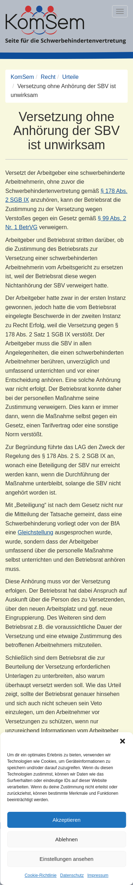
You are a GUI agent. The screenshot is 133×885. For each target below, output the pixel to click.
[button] (122, 741)
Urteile (70, 77)
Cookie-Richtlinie (40, 875)
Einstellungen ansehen (67, 859)
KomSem (22, 77)
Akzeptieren (66, 820)
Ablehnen (66, 839)
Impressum (97, 875)
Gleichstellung (36, 532)
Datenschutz (72, 875)
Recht (48, 77)
